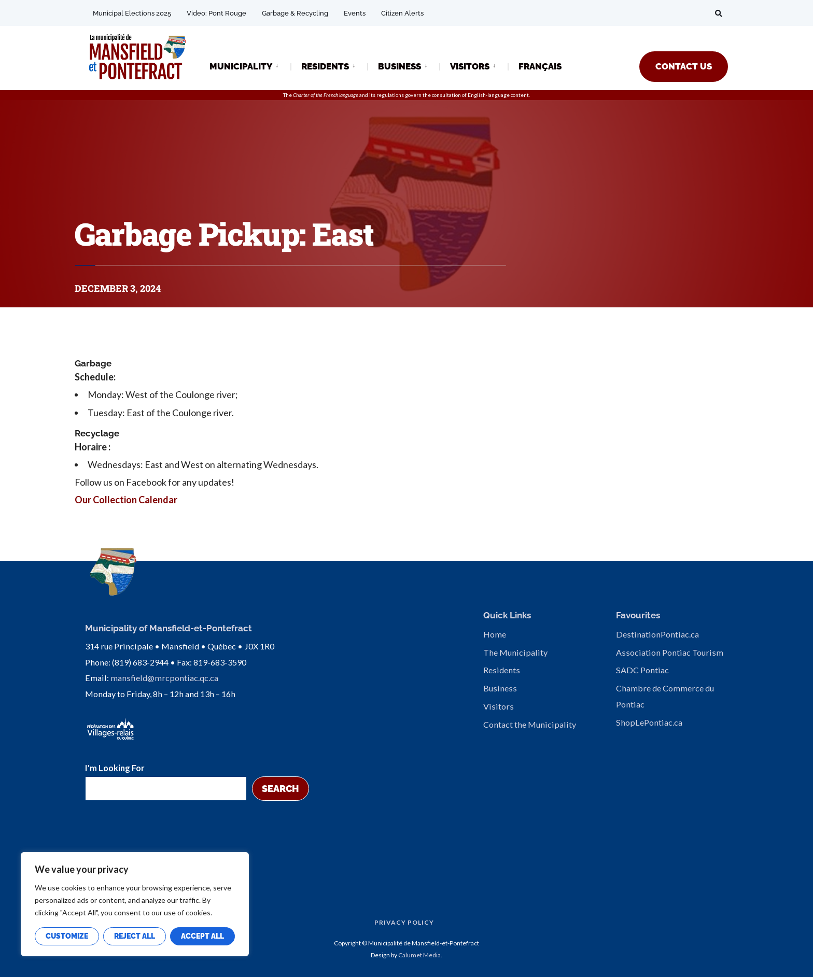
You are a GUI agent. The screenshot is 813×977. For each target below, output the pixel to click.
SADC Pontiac (642, 670)
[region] (135, 904)
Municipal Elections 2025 (132, 13)
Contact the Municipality (529, 724)
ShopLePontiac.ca (649, 722)
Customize (67, 936)
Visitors (498, 706)
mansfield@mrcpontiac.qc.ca (164, 678)
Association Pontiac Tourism (669, 652)
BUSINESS (399, 66)
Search (280, 788)
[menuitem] (249, 66)
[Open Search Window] (718, 13)
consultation (446, 95)
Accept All (202, 936)
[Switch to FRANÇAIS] (540, 67)
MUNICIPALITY (240, 66)
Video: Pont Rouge (216, 13)
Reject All (134, 936)
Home (494, 634)
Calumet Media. (420, 955)
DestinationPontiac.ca (657, 634)
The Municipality (515, 652)
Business (500, 688)
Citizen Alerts (402, 13)
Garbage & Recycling (295, 13)
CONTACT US (683, 66)
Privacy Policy (404, 922)
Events (355, 13)
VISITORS (469, 66)
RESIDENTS (325, 66)
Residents (501, 670)
